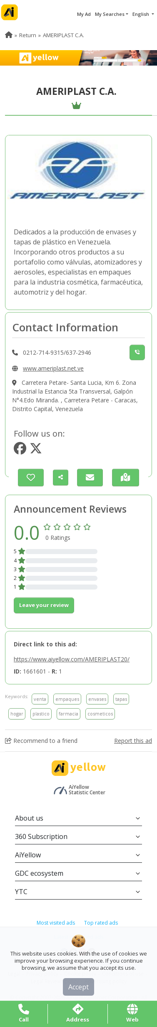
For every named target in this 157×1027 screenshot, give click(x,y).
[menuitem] (8, 35)
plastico (41, 713)
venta (40, 699)
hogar (16, 713)
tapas (121, 699)
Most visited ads (56, 922)
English (141, 14)
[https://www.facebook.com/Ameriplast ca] (20, 451)
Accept (78, 986)
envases (97, 699)
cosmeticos (100, 713)
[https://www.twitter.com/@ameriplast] (36, 451)
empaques (67, 699)
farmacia (68, 713)
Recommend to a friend (41, 741)
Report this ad (133, 741)
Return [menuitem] (27, 35)
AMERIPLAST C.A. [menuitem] (63, 35)
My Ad (84, 14)
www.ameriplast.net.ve (53, 368)
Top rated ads (101, 922)
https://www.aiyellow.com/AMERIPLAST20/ (72, 659)
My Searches (110, 14)
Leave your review (44, 605)
